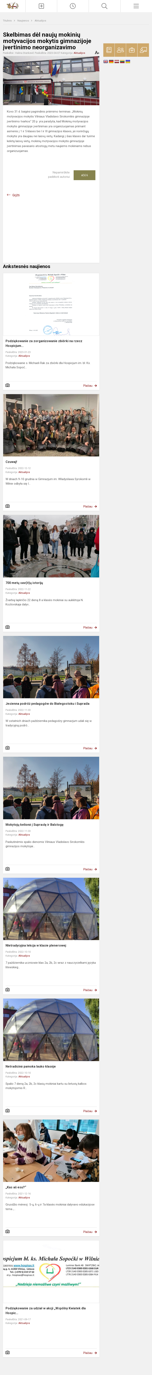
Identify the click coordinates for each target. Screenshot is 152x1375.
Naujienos (23, 20)
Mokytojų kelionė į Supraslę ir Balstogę (35, 825)
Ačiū (84, 175)
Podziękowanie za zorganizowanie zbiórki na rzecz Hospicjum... (44, 343)
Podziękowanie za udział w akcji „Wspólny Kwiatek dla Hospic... (46, 1310)
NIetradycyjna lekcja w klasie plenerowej (36, 945)
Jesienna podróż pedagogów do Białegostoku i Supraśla (47, 704)
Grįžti (16, 195)
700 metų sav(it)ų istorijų (24, 583)
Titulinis (7, 20)
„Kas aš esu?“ (16, 1187)
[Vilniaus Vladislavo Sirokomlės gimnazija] (13, 5)
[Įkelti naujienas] (41, 6)
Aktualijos (40, 20)
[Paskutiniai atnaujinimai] (73, 6)
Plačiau (87, 385)
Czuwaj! (11, 462)
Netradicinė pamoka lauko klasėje (31, 1066)
